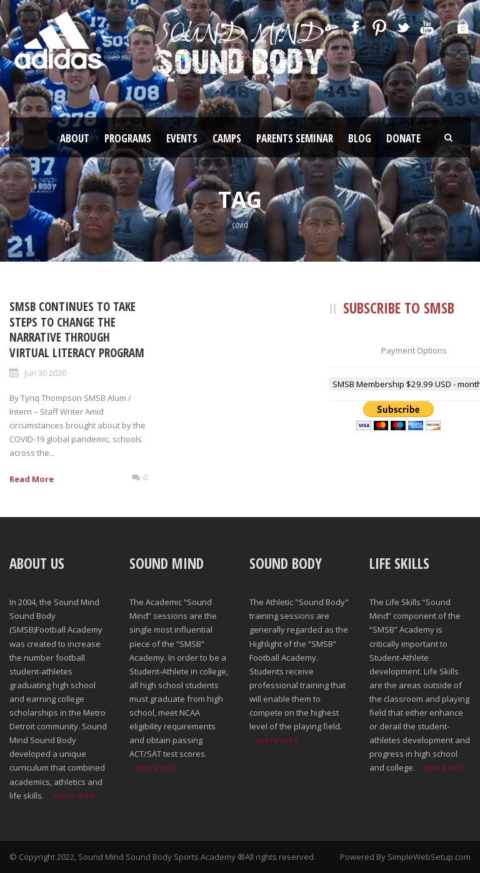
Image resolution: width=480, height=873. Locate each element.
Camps (226, 138)
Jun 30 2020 (45, 372)
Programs (127, 138)
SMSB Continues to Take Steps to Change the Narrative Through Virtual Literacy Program (76, 329)
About (74, 138)
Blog (359, 138)
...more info (70, 795)
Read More (31, 479)
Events (182, 138)
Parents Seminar (294, 138)
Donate (403, 138)
